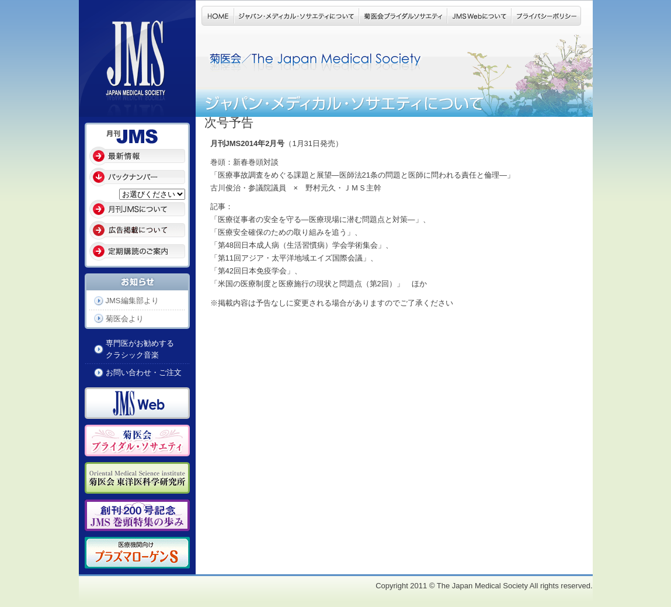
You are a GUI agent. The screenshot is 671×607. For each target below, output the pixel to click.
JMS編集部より (132, 300)
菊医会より (125, 318)
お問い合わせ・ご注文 (144, 372)
